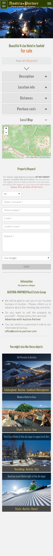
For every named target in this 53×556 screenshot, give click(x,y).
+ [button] (6, 128)
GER (4, 3)
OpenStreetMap (44, 157)
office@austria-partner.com (21, 331)
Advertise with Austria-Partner (23, 319)
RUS (4, 6)
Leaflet (27, 157)
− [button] (6, 133)
